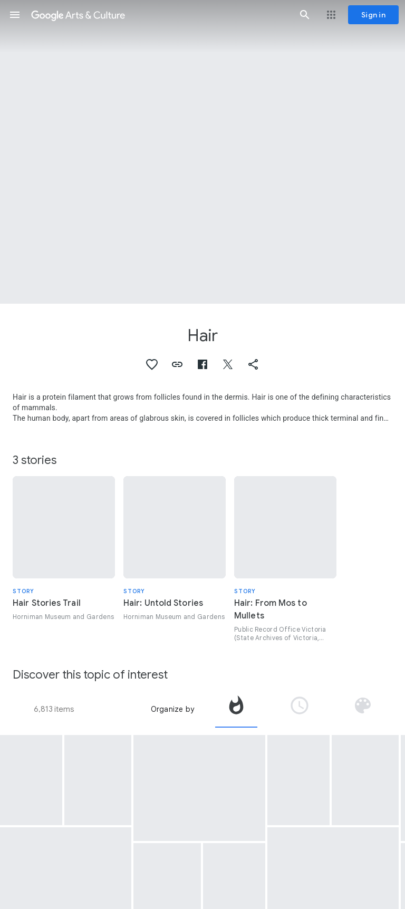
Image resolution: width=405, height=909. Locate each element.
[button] (14, 14)
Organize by (172, 709)
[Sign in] (373, 14)
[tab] (236, 709)
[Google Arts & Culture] (160, 15)
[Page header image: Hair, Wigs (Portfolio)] (202, 152)
